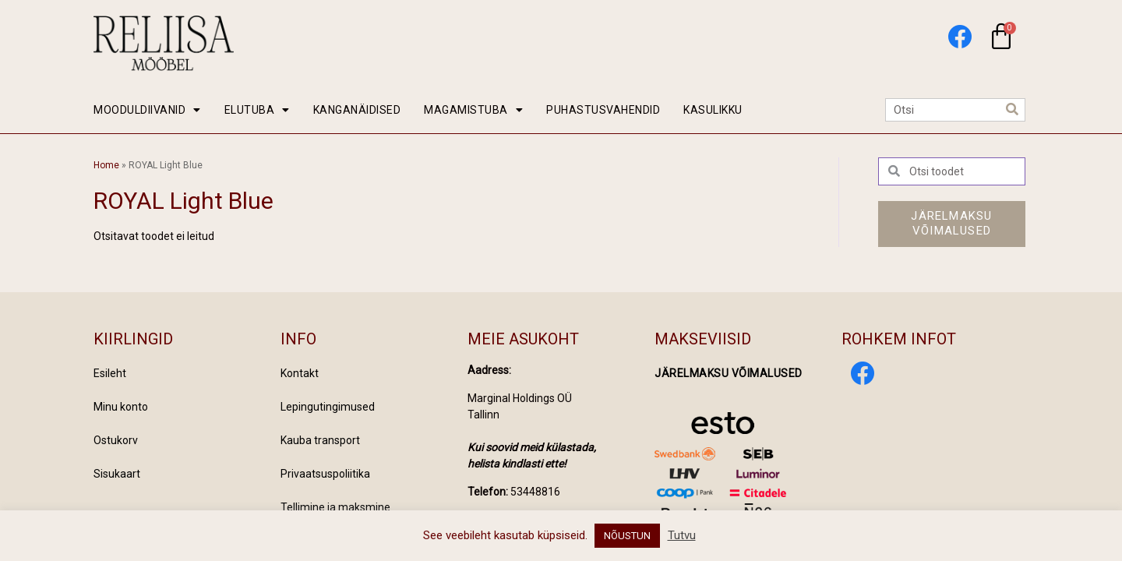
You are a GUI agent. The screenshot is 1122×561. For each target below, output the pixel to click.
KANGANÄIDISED (357, 110)
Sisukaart (117, 474)
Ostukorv (116, 440)
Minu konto (121, 406)
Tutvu (682, 535)
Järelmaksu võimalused (728, 373)
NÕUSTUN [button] (627, 536)
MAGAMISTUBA (473, 110)
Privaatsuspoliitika (325, 474)
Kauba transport (320, 440)
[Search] (1013, 110)
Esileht (110, 373)
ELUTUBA (257, 110)
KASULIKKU (713, 110)
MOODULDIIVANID (147, 110)
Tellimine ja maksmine (335, 507)
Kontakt (299, 373)
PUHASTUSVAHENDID (603, 110)
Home (106, 165)
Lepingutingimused (327, 406)
